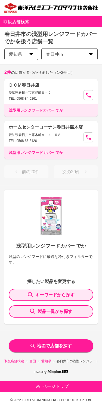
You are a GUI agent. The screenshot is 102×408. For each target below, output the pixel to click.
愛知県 (46, 361)
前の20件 (26, 172)
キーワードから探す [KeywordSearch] (51, 294)
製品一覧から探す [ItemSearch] (51, 311)
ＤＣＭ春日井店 (24, 85)
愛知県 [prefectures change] (21, 54)
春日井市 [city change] (69, 54)
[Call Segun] (88, 95)
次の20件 (75, 172)
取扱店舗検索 (14, 361)
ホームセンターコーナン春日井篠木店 (46, 127)
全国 (32, 361)
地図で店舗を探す (51, 345)
